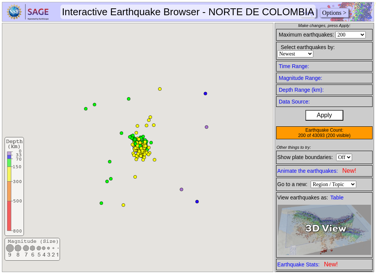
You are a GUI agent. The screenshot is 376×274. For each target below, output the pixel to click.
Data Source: (294, 102)
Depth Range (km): (301, 90)
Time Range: (294, 66)
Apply (324, 115)
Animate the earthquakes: (316, 170)
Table (337, 197)
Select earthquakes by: (308, 47)
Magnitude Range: (300, 78)
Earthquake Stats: (307, 264)
